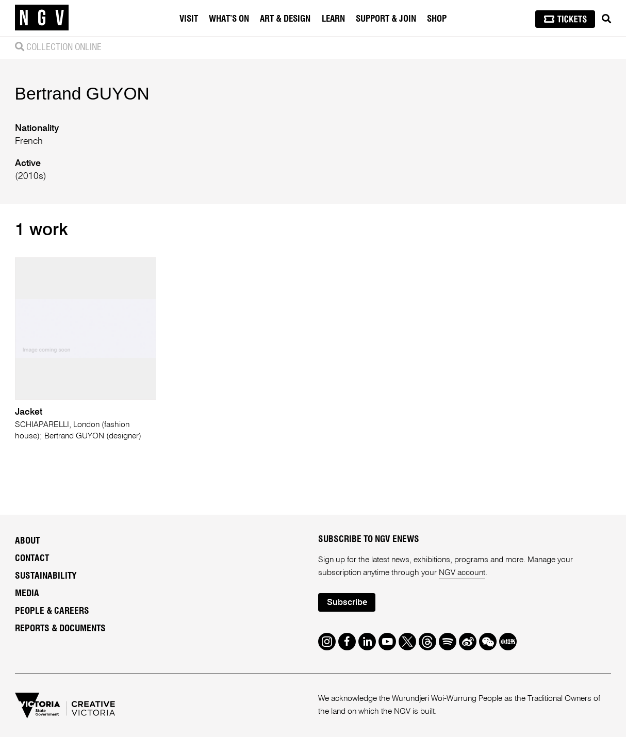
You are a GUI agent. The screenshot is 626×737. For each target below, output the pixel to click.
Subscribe (347, 602)
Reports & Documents (60, 628)
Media (27, 593)
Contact (32, 558)
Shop (437, 18)
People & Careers (52, 611)
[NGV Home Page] (42, 18)
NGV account (462, 573)
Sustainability (46, 576)
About (27, 541)
